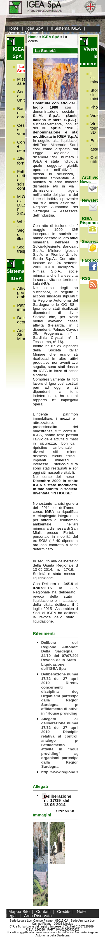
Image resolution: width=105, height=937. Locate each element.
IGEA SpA (51, 37)
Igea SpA (35, 28)
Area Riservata (38, 915)
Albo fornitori (24, 160)
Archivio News (89, 179)
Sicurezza (91, 241)
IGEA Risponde (89, 220)
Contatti (43, 911)
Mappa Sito (19, 911)
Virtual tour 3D (96, 128)
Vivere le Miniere (22, 32)
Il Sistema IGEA (66, 28)
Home (12, 28)
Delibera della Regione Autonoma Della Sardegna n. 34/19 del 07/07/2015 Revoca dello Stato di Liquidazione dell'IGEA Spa (61, 655)
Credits (64, 911)
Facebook (92, 260)
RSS (86, 278)
